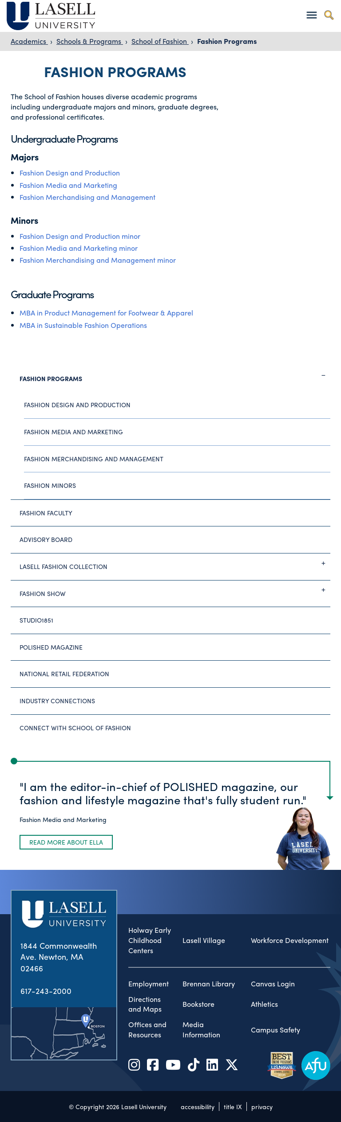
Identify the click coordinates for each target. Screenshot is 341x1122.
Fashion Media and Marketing (68, 185)
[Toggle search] (328, 14)
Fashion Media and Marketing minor (79, 248)
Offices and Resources (147, 1030)
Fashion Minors (50, 485)
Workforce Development (290, 940)
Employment (148, 984)
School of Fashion (160, 41)
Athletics (264, 1004)
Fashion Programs (227, 41)
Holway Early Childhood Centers (149, 940)
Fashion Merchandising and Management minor (98, 260)
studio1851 (36, 620)
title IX (233, 1106)
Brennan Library (208, 984)
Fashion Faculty (46, 512)
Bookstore (198, 1004)
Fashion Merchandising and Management (87, 197)
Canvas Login (273, 984)
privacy (262, 1106)
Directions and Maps (145, 1004)
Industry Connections (57, 700)
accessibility (197, 1106)
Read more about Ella (66, 842)
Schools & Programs (89, 41)
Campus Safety (275, 1030)
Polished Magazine (51, 647)
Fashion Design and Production (70, 173)
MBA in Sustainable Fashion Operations (83, 325)
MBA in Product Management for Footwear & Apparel (106, 313)
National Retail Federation (64, 673)
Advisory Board (46, 539)
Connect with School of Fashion (75, 727)
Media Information (201, 1030)
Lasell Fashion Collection (175, 563)
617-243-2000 (45, 990)
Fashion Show (175, 589)
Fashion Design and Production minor (80, 236)
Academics (29, 41)
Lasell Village (203, 940)
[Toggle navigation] (311, 14)
